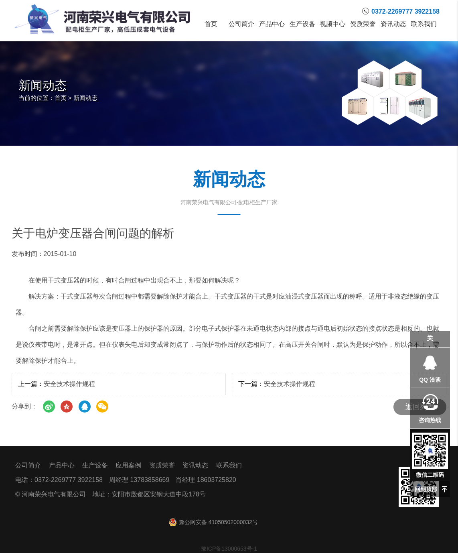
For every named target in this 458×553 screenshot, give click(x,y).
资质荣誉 (363, 24)
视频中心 (333, 24)
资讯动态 (393, 24)
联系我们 (424, 24)
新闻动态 (85, 97)
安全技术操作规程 (69, 383)
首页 (211, 24)
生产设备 (302, 24)
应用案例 (128, 465)
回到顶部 (426, 489)
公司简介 (241, 24)
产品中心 (272, 24)
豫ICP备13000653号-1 (229, 548)
